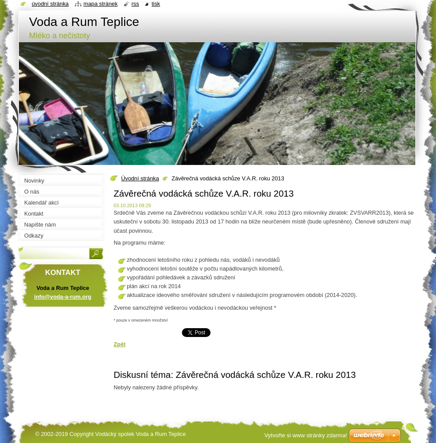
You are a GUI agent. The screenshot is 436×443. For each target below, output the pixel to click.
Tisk (155, 3)
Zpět (120, 344)
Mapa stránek (101, 3)
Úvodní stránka (140, 178)
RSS (135, 3)
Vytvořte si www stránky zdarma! (305, 435)
